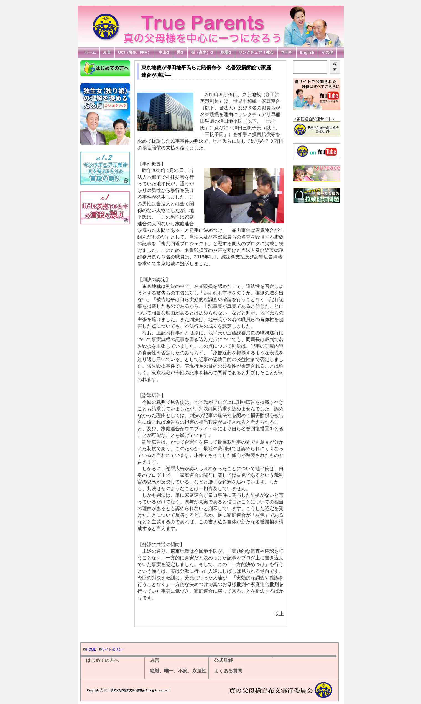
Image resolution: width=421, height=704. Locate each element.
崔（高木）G (202, 52)
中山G (164, 52)
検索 (335, 66)
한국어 (287, 52)
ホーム (90, 52)
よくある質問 (228, 671)
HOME (91, 649)
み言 (107, 52)
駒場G (226, 52)
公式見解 (223, 660)
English (307, 52)
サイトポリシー (113, 649)
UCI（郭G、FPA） (134, 52)
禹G (180, 52)
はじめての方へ (102, 660)
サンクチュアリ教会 (256, 52)
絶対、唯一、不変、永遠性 (178, 671)
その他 (327, 52)
